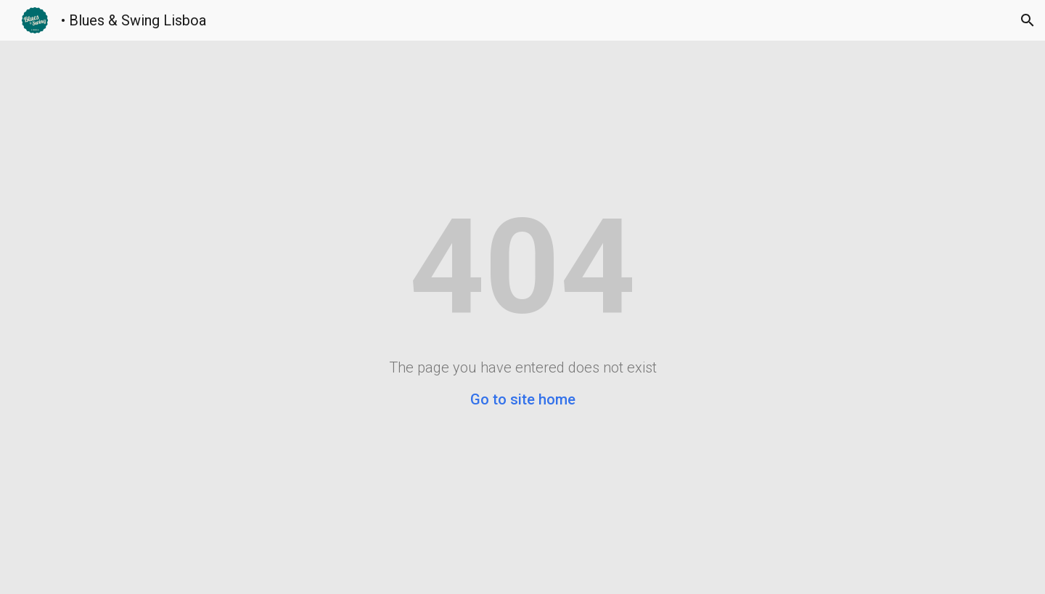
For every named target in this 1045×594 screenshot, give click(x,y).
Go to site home (522, 399)
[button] (1027, 20)
